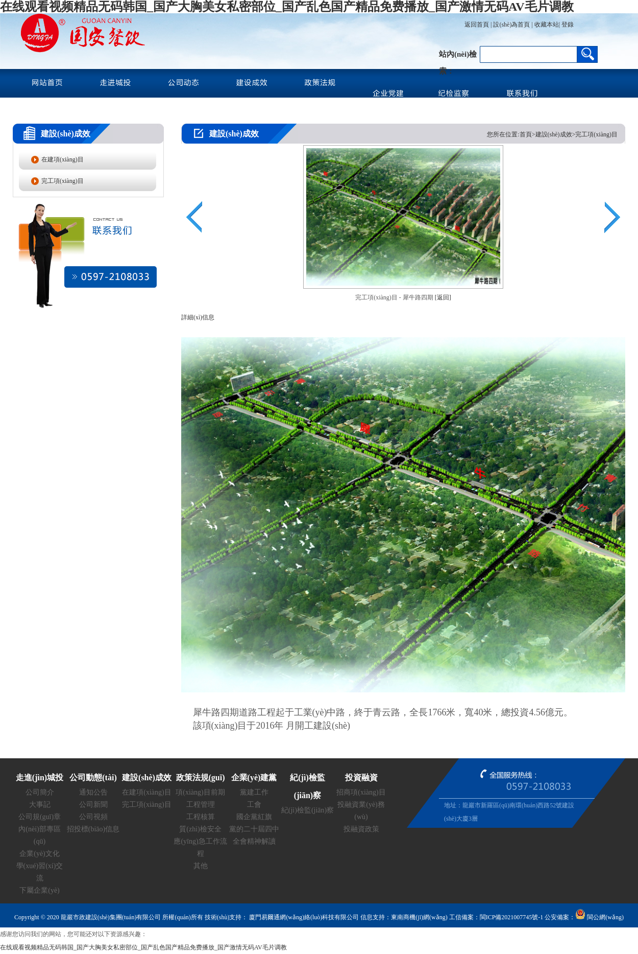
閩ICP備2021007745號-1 (512, 917)
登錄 (567, 24)
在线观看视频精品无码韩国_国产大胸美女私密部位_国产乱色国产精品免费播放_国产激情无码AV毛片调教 (287, 6)
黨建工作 (254, 792)
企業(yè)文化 (39, 853)
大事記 (40, 804)
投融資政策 (361, 829)
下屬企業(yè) (39, 890)
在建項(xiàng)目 (62, 159)
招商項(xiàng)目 (360, 792)
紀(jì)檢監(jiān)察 (307, 810)
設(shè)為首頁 (511, 24)
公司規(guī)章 (39, 817)
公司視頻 (93, 817)
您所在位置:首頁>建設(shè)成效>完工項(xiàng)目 (552, 134)
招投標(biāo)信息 (93, 829)
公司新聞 (93, 804)
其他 (200, 866)
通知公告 (93, 792)
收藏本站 (546, 24)
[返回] (443, 297)
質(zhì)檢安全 (200, 829)
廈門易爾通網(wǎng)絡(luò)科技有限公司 (303, 917)
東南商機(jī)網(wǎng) (419, 917)
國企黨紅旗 (254, 817)
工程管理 (200, 804)
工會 (254, 804)
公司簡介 (40, 792)
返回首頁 (476, 24)
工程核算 (200, 817)
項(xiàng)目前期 (200, 792)
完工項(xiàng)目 (62, 180)
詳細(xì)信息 (197, 317)
